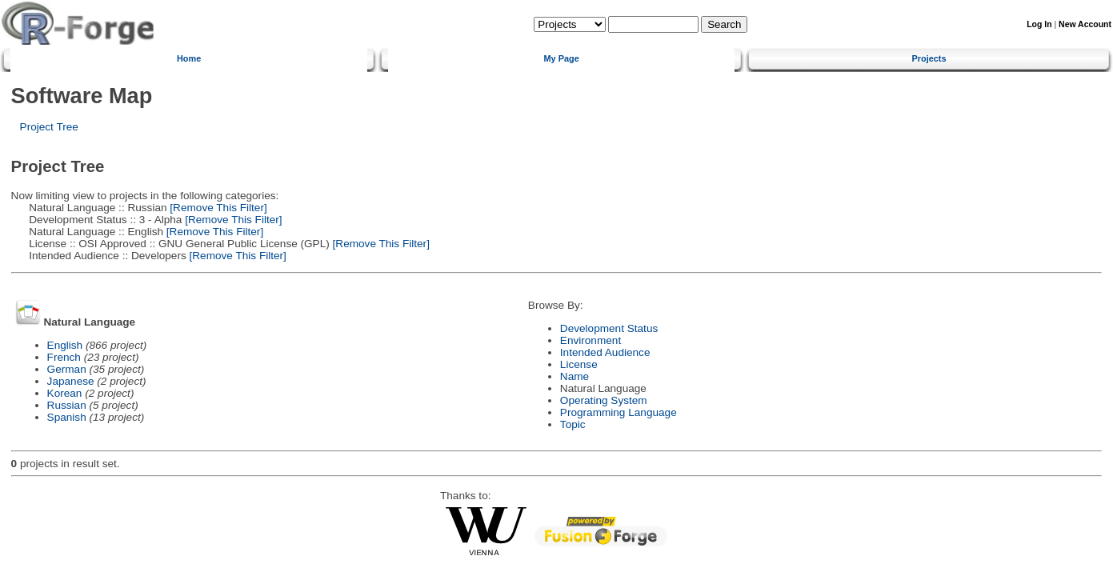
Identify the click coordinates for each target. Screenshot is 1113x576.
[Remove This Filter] (217, 208)
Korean (64, 393)
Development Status (609, 328)
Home (189, 58)
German (66, 369)
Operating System (603, 400)
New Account (1085, 24)
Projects (929, 58)
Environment (590, 340)
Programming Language (618, 412)
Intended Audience (605, 352)
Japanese (70, 381)
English (65, 345)
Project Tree (49, 127)
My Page (561, 58)
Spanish (66, 417)
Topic (573, 424)
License (579, 364)
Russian (66, 405)
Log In (1039, 24)
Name (574, 376)
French (64, 357)
